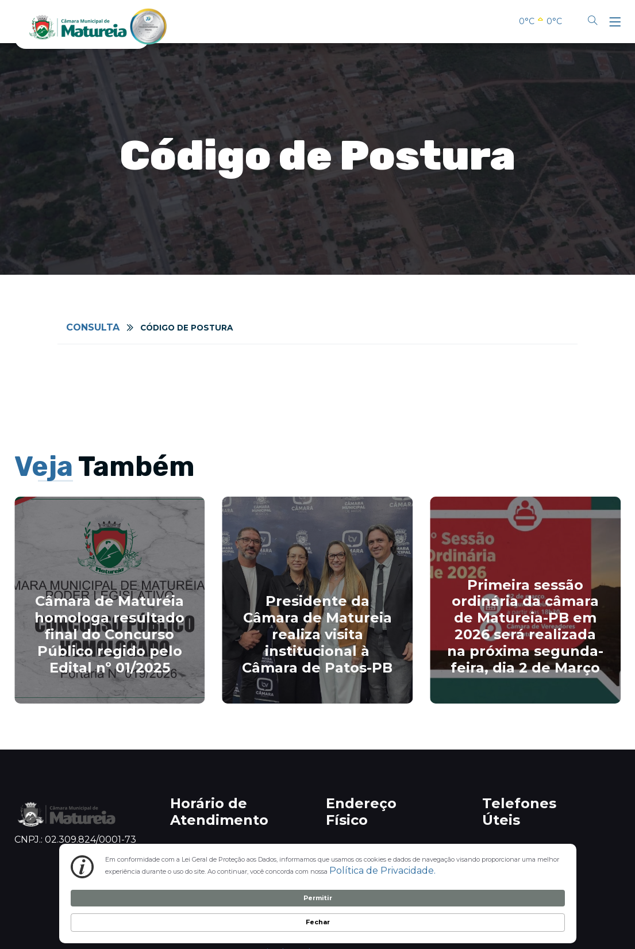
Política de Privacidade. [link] (192, 920)
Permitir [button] (479, 910)
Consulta (93, 327)
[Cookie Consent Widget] (317, 911)
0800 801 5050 (521, 849)
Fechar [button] (541, 910)
